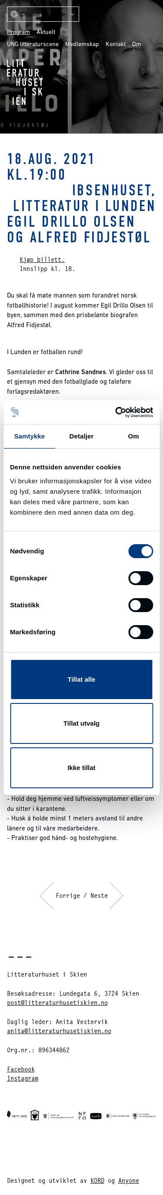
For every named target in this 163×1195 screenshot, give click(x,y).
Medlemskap (82, 43)
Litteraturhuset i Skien (25, 82)
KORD (97, 1180)
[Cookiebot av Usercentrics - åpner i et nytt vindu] (116, 412)
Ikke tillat (81, 767)
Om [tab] (133, 436)
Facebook (21, 1069)
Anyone (128, 1180)
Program (18, 31)
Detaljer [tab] (82, 436)
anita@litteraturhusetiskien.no (59, 1030)
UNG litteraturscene (33, 43)
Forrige (68, 895)
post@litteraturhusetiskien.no (57, 1002)
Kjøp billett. (42, 259)
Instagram (22, 1078)
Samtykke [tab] (29, 436)
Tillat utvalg (81, 723)
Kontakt (116, 43)
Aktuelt (46, 31)
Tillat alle (82, 679)
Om (136, 43)
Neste (99, 895)
